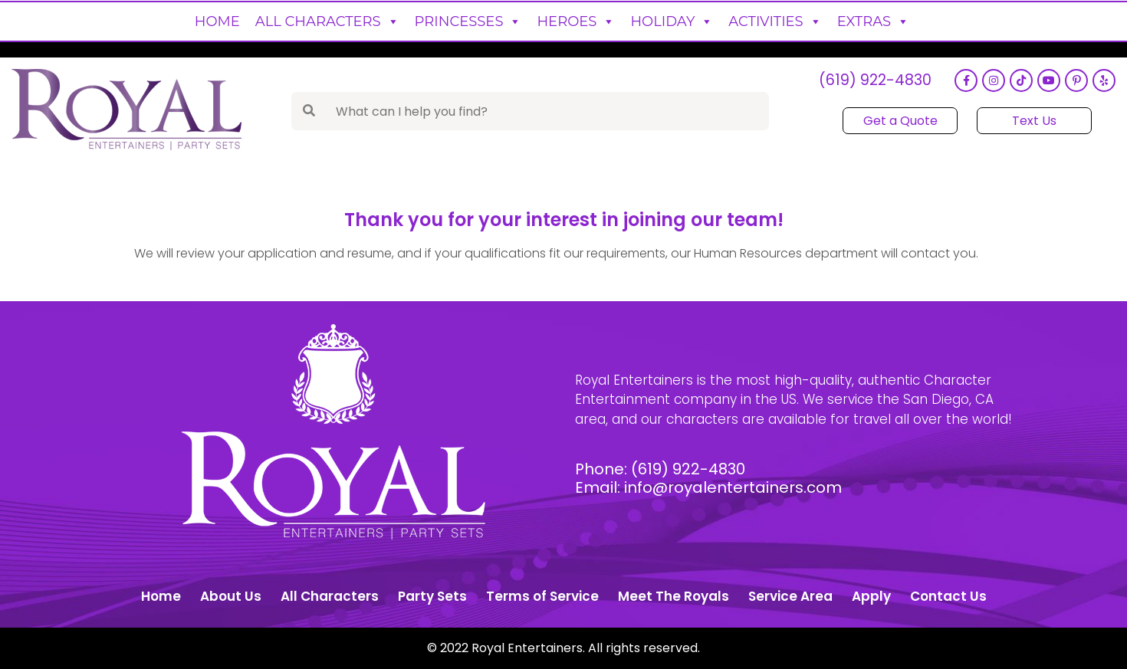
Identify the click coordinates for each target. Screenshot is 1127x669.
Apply (871, 596)
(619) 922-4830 (875, 81)
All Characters (327, 21)
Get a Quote (900, 121)
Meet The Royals (673, 596)
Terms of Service (542, 596)
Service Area (790, 596)
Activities (774, 21)
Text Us (1034, 121)
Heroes (576, 21)
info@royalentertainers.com (733, 487)
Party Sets (432, 596)
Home (217, 21)
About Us (230, 596)
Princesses (468, 21)
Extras (873, 21)
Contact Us (948, 596)
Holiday (671, 21)
